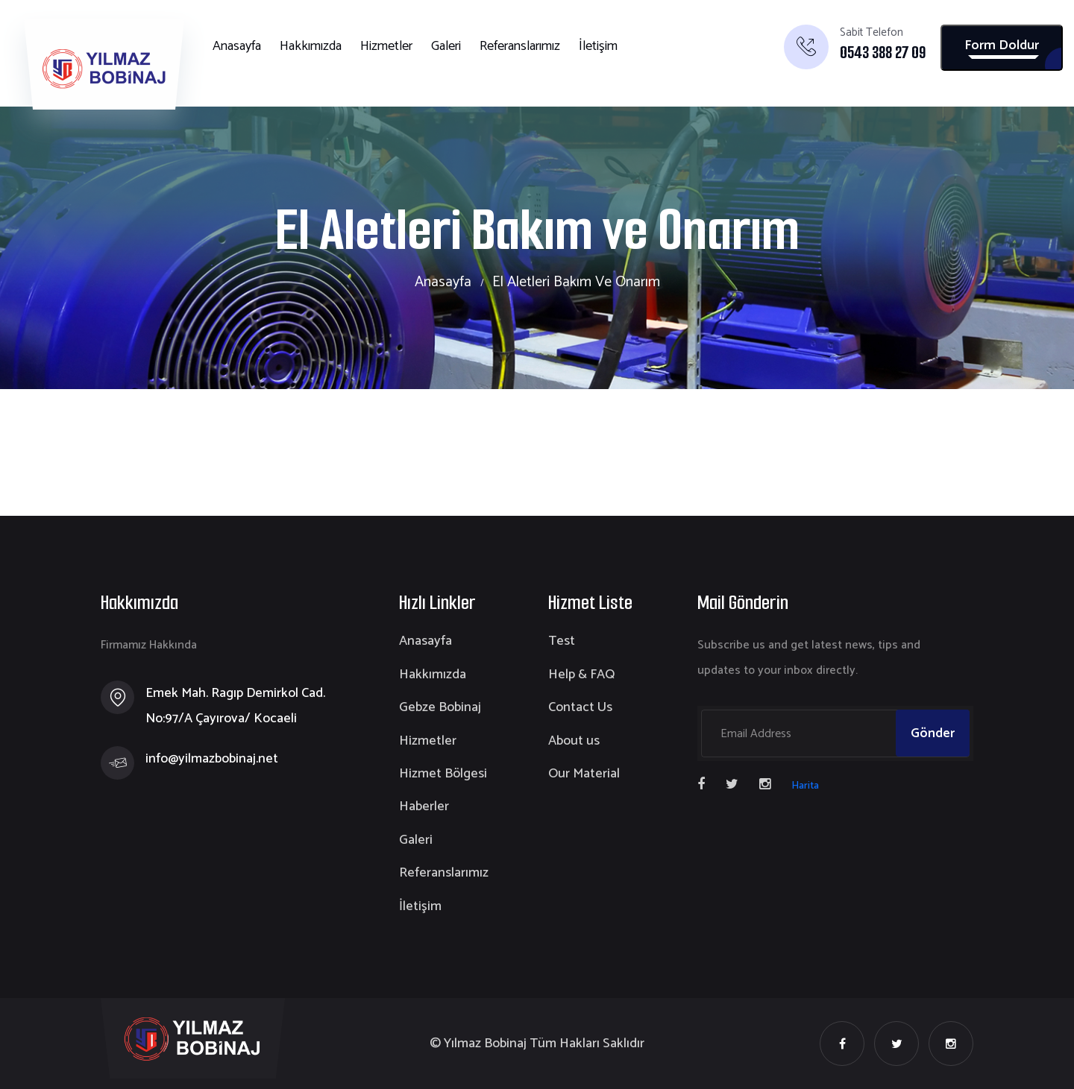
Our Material (584, 774)
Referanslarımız (520, 46)
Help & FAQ (581, 674)
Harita (805, 786)
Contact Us (580, 707)
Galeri (446, 46)
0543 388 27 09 (883, 53)
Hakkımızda (311, 46)
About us (574, 741)
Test (561, 641)
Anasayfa (237, 46)
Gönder (933, 733)
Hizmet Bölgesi (443, 774)
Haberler (424, 806)
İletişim (598, 46)
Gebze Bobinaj (440, 707)
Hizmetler (386, 46)
